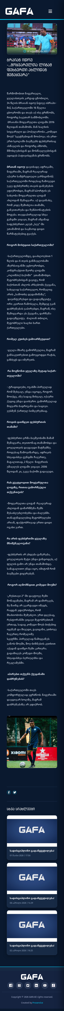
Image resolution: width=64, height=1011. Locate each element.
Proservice (37, 1002)
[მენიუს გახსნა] (50, 11)
